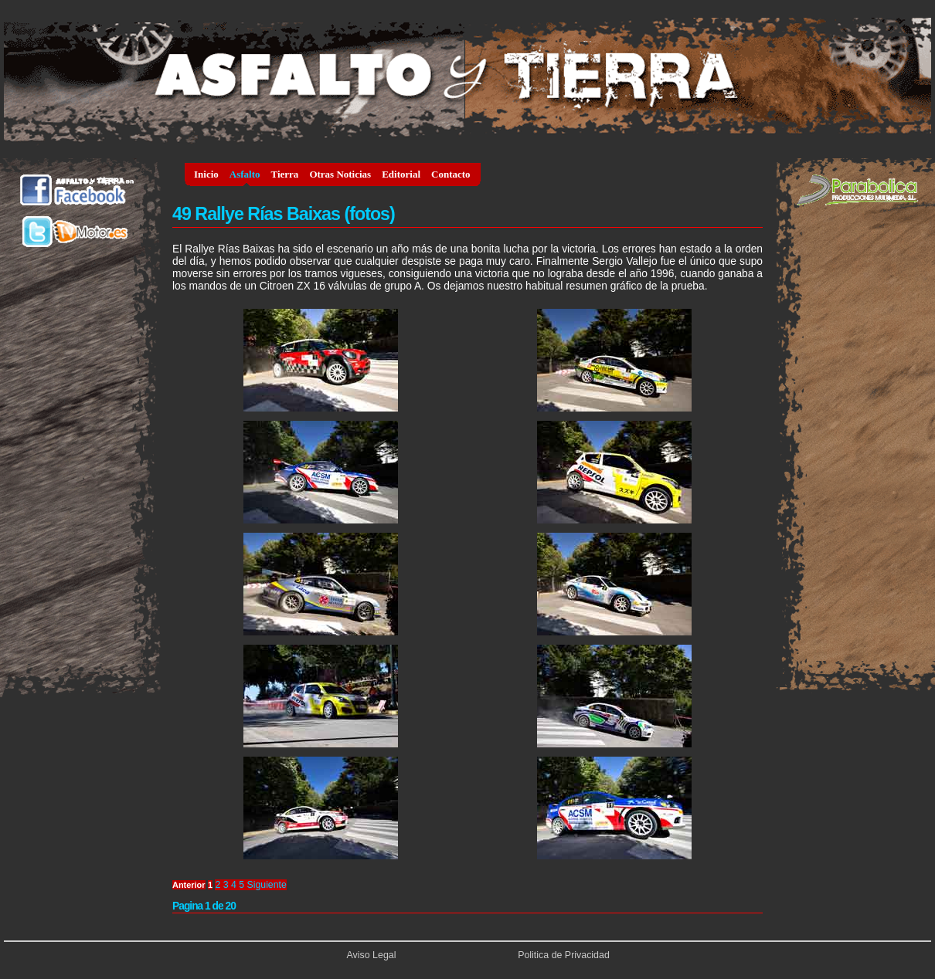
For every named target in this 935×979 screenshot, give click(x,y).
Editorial (401, 174)
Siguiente (267, 884)
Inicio (206, 174)
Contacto (451, 174)
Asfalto (245, 174)
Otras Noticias (340, 174)
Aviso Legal (371, 955)
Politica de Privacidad (564, 955)
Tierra (285, 174)
